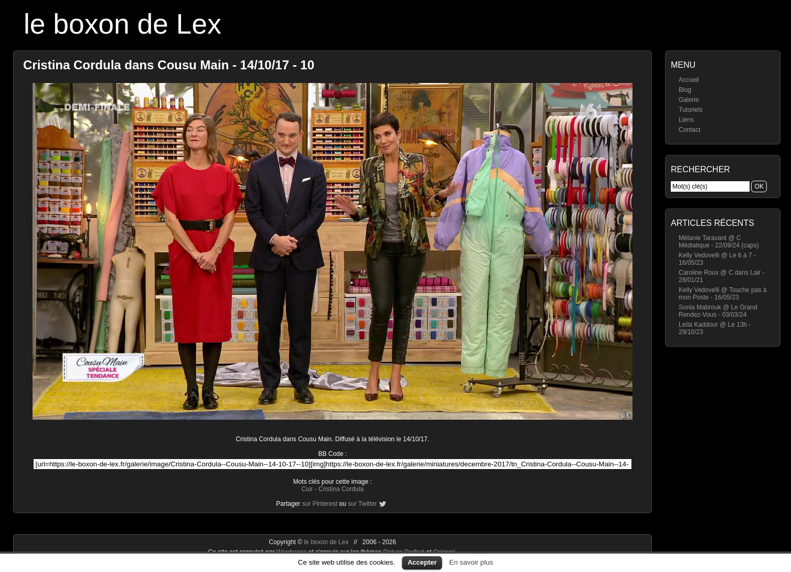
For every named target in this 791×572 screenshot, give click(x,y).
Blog (685, 89)
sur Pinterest (319, 503)
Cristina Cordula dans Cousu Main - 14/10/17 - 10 (168, 65)
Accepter (422, 562)
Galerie (689, 99)
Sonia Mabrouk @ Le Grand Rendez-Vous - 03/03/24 (718, 311)
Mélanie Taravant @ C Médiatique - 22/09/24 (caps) (719, 241)
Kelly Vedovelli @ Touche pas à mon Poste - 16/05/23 (722, 293)
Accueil (689, 80)
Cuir (307, 489)
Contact (689, 129)
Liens (686, 119)
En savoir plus (471, 562)
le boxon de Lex (123, 23)
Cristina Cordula (341, 489)
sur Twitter (362, 503)
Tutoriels (691, 109)
